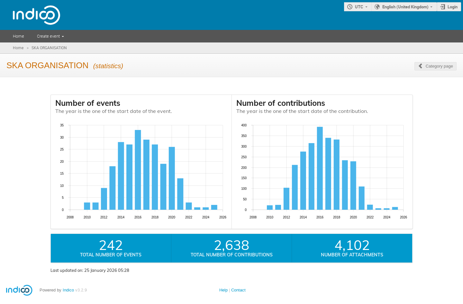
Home (18, 36)
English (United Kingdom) (405, 7)
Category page (439, 66)
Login (453, 7)
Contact (238, 290)
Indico (68, 290)
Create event (48, 36)
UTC (359, 7)
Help (223, 290)
